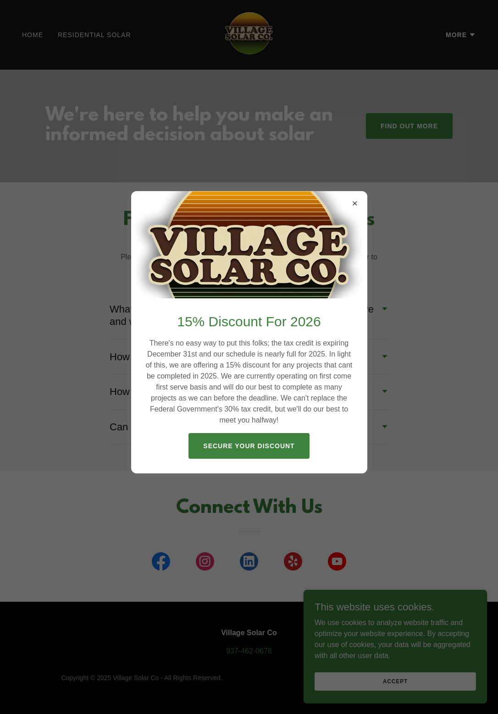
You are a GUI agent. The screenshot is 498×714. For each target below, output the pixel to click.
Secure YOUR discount (248, 446)
